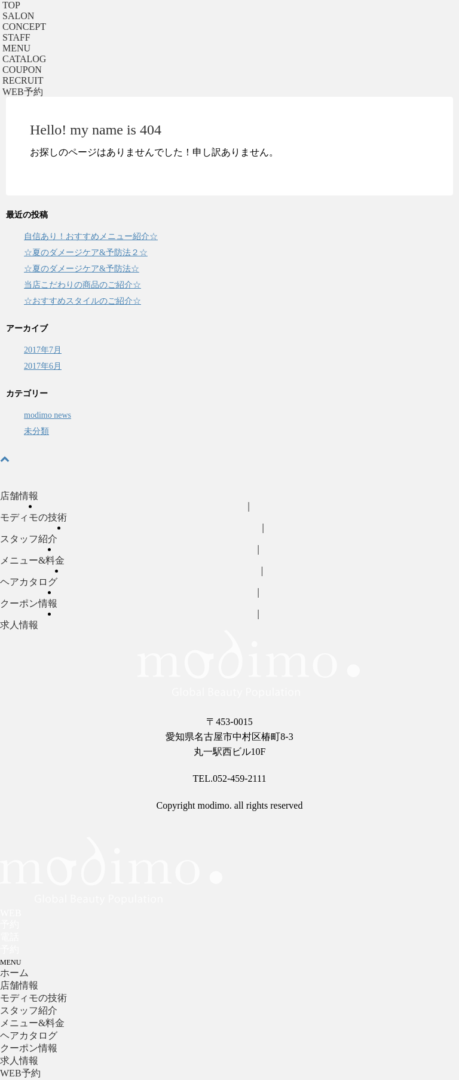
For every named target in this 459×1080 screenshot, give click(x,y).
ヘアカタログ (28, 582)
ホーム (14, 973)
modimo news (47, 415)
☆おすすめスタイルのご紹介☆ (82, 300)
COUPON (22, 70)
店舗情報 (19, 496)
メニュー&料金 (32, 560)
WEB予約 (20, 1073)
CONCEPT (24, 27)
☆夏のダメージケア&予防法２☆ (86, 252)
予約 (22, 92)
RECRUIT (22, 80)
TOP (11, 5)
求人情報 (19, 625)
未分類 (36, 431)
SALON (18, 16)
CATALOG (24, 59)
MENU (16, 48)
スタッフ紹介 (28, 539)
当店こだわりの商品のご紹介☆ (82, 284)
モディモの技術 (33, 517)
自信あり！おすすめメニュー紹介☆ (91, 236)
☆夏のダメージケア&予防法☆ (81, 268)
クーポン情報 (28, 603)
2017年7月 (43, 349)
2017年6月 (43, 366)
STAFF (16, 37)
